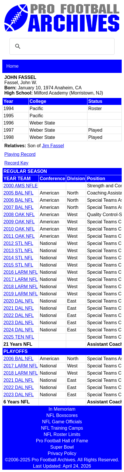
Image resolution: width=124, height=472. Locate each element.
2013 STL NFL (18, 250)
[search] (61, 46)
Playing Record (20, 154)
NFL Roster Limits (62, 434)
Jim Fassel (53, 145)
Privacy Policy (62, 453)
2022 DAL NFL (18, 315)
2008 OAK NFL (19, 214)
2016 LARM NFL (20, 272)
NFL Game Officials (62, 421)
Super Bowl (62, 447)
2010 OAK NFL (19, 228)
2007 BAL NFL (18, 207)
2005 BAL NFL (18, 192)
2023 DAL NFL (18, 322)
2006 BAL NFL (18, 200)
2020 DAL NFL (18, 301)
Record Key (16, 163)
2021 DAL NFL (18, 308)
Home (12, 66)
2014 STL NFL (18, 257)
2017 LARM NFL (20, 279)
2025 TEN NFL (18, 337)
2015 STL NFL (18, 265)
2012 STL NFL (18, 243)
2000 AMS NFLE (20, 185)
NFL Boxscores (62, 415)
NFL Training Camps (62, 428)
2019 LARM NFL (20, 293)
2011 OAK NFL (19, 236)
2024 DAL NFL (18, 329)
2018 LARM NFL (20, 286)
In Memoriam (62, 409)
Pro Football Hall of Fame (62, 440)
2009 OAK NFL (19, 221)
